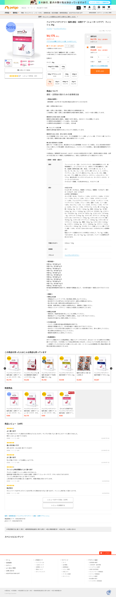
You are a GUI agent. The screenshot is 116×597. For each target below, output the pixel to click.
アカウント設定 (93, 560)
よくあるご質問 (107, 13)
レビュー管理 (66, 569)
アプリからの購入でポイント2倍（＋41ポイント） (62, 41)
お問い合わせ (72, 529)
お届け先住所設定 (93, 569)
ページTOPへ (105, 553)
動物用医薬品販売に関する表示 (35, 529)
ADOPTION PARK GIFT (75, 13)
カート (64, 562)
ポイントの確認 (93, 576)
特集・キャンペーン (27, 13)
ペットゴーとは (40, 562)
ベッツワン (49, 28)
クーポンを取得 (70, 46)
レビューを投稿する (58, 505)
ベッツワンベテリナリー (72, 255)
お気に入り (65, 571)
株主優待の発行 (93, 578)
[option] (58, 2)
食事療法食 (47, 13)
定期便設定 (65, 567)
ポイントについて (40, 571)
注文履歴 (65, 565)
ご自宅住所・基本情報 (95, 565)
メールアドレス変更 (94, 567)
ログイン (99, 13)
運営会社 (8, 590)
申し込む (100, 71)
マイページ (65, 560)
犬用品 (7, 13)
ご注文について (40, 565)
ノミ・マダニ (38, 13)
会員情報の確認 (93, 562)
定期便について (40, 567)
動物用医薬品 (64, 13)
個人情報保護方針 (52, 529)
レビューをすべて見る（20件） (58, 500)
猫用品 (15, 13)
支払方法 (62, 529)
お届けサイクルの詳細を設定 (99, 66)
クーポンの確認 (67, 574)
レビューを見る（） (23, 76)
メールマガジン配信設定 (95, 581)
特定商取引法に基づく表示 (16, 529)
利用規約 (14, 590)
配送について (39, 569)
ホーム (8, 560)
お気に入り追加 (23, 70)
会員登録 (9, 563)
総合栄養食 (55, 13)
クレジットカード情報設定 (96, 571)
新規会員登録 (92, 13)
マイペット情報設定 (94, 574)
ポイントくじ (66, 576)
